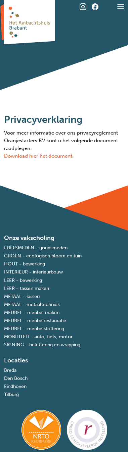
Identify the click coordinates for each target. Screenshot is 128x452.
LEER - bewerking (23, 280)
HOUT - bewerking (24, 264)
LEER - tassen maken (26, 288)
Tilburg (11, 394)
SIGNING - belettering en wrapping (42, 345)
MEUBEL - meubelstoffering (34, 329)
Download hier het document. (39, 156)
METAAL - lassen (22, 296)
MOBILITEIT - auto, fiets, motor (38, 337)
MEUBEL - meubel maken (31, 312)
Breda (10, 370)
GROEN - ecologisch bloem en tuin (43, 256)
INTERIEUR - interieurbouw (33, 272)
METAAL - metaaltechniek (32, 304)
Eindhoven (15, 386)
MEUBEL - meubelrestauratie (35, 320)
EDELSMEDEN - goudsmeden (36, 248)
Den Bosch (16, 378)
